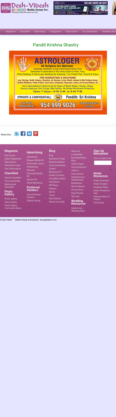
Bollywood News (56, 162)
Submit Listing (33, 200)
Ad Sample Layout (35, 163)
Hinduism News (101, 187)
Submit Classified (13, 177)
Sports (52, 192)
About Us (75, 151)
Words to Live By (56, 202)
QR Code (75, 196)
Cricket (52, 168)
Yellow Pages (77, 164)
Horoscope (99, 202)
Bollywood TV (55, 172)
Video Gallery (11, 202)
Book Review (55, 198)
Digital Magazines (13, 158)
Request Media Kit (35, 160)
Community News (57, 165)
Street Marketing (34, 183)
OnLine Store (77, 190)
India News (54, 182)
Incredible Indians (57, 178)
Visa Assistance (78, 167)
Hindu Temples (101, 184)
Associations (77, 174)
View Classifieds (12, 181)
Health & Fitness (56, 175)
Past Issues (10, 155)
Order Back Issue (12, 165)
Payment (31, 170)
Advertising (32, 157)
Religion (52, 188)
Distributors (76, 183)
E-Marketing (32, 167)
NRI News (53, 185)
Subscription (10, 162)
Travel (52, 195)
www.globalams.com (48, 220)
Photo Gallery (11, 199)
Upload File (32, 179)
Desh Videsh (7, 220)
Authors (75, 170)
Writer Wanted (78, 186)
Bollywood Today (57, 158)
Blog (51, 155)
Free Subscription (13, 168)
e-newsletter (77, 154)
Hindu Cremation (101, 180)
